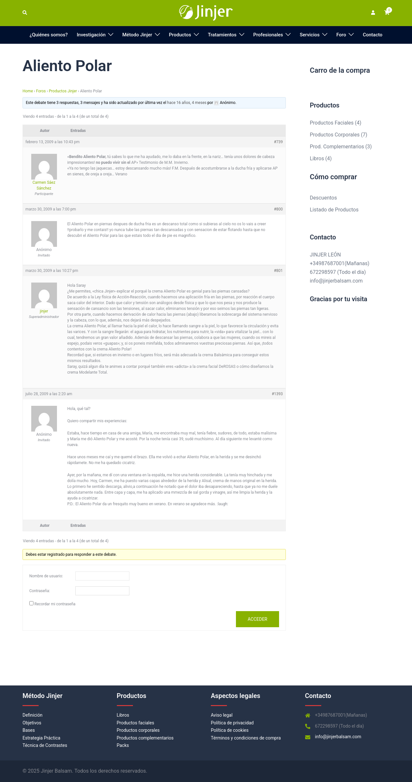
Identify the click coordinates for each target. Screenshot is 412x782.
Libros (123, 715)
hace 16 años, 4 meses (186, 102)
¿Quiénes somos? (49, 35)
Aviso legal (221, 715)
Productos (180, 35)
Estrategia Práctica (41, 737)
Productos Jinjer (63, 91)
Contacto (372, 35)
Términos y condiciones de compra (246, 737)
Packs (123, 745)
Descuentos (323, 198)
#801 (278, 270)
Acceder (257, 619)
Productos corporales (138, 730)
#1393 (277, 394)
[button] (25, 12)
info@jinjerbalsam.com (336, 281)
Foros (41, 91)
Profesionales (268, 35)
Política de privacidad (232, 722)
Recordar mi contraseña (54, 604)
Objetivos (32, 722)
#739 (278, 142)
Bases (29, 730)
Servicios (310, 35)
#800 (278, 209)
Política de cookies (229, 730)
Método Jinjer (137, 35)
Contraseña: (39, 591)
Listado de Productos (334, 210)
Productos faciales (135, 722)
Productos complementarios (145, 737)
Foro (341, 35)
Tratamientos (222, 35)
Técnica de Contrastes (45, 745)
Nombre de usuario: (46, 576)
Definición (32, 715)
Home (28, 91)
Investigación (91, 35)
